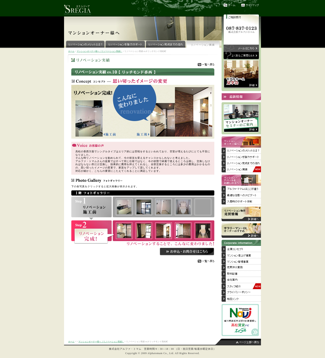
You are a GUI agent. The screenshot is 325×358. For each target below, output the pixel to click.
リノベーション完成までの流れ (166, 44)
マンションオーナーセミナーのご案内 (241, 118)
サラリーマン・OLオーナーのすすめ (241, 230)
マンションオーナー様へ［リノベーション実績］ (99, 51)
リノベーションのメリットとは (241, 151)
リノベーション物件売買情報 (241, 214)
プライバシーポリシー (241, 293)
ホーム (230, 5)
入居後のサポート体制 (241, 201)
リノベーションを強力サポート (125, 44)
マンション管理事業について (241, 261)
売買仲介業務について (241, 268)
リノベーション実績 (203, 44)
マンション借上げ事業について (241, 255)
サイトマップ (251, 5)
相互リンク (241, 299)
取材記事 (241, 274)
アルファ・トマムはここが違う (241, 189)
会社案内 (241, 280)
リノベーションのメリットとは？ (84, 44)
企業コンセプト (241, 249)
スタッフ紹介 (241, 286)
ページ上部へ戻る (238, 342)
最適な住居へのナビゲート (241, 195)
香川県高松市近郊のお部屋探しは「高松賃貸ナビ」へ (240, 320)
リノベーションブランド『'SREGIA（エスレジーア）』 (79, 8)
